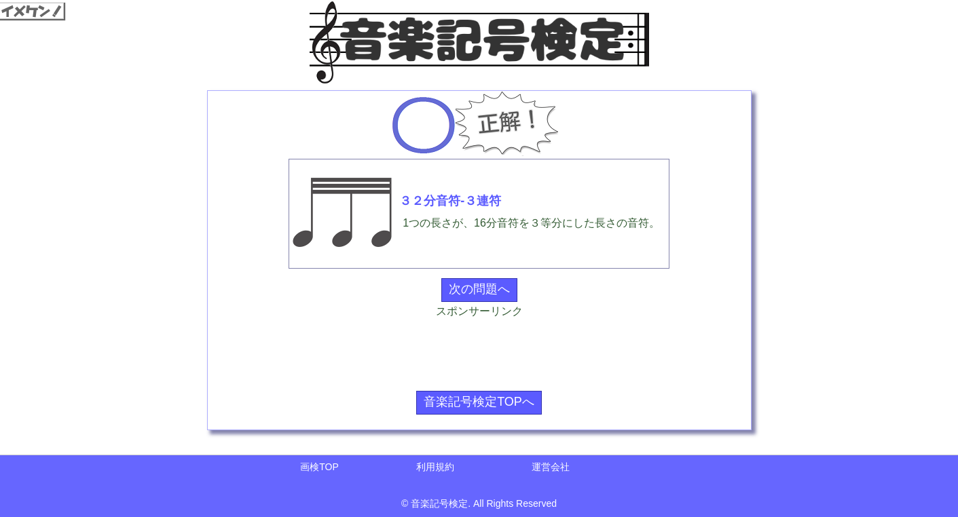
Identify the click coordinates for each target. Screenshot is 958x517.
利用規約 (435, 466)
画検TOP (319, 466)
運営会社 (551, 466)
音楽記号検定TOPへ (479, 401)
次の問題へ (479, 289)
